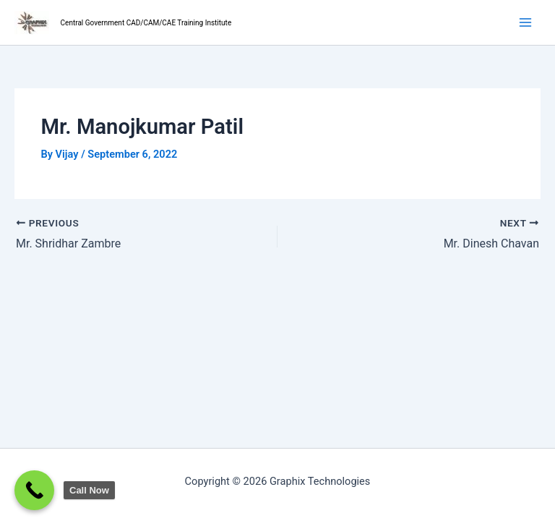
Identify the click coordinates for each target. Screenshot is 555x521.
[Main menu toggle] (525, 22)
